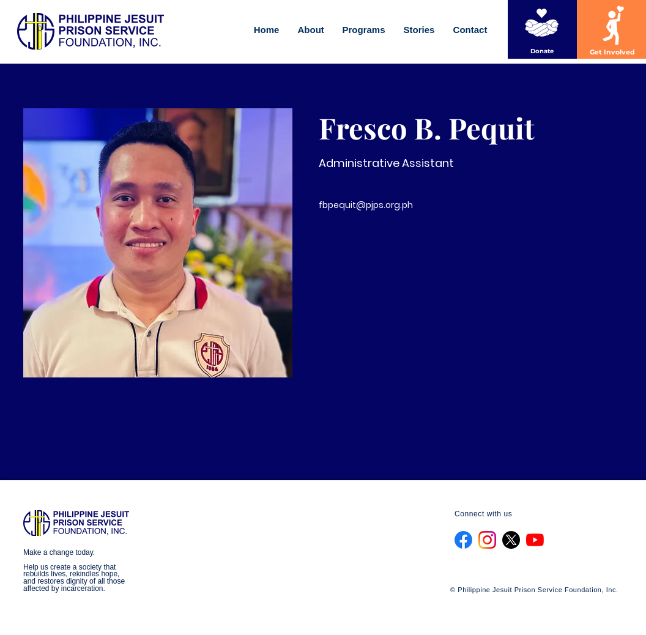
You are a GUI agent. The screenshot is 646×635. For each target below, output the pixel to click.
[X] (511, 540)
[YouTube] (535, 540)
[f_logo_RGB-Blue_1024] (463, 540)
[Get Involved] (612, 53)
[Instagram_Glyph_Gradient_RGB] (487, 540)
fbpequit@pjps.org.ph (366, 205)
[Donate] (542, 51)
